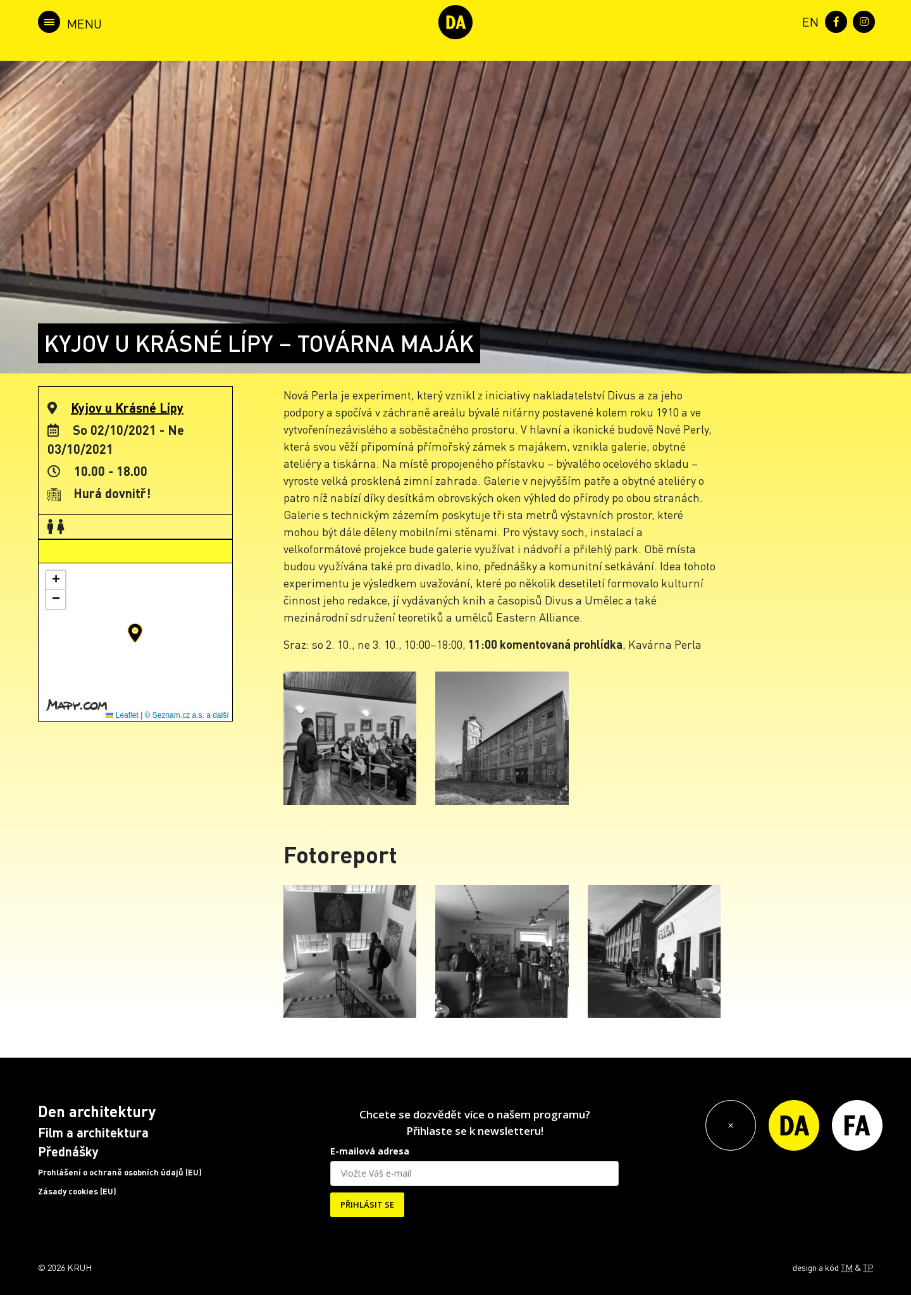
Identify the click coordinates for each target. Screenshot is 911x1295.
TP (868, 1267)
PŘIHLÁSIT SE (367, 1204)
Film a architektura (93, 1132)
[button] (135, 632)
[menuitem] (808, 20)
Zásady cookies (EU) (77, 1191)
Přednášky (68, 1151)
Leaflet (122, 715)
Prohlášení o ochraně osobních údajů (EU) (120, 1172)
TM (847, 1267)
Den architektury (97, 1111)
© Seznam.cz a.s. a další (187, 715)
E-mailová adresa (369, 1151)
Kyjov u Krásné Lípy (127, 407)
